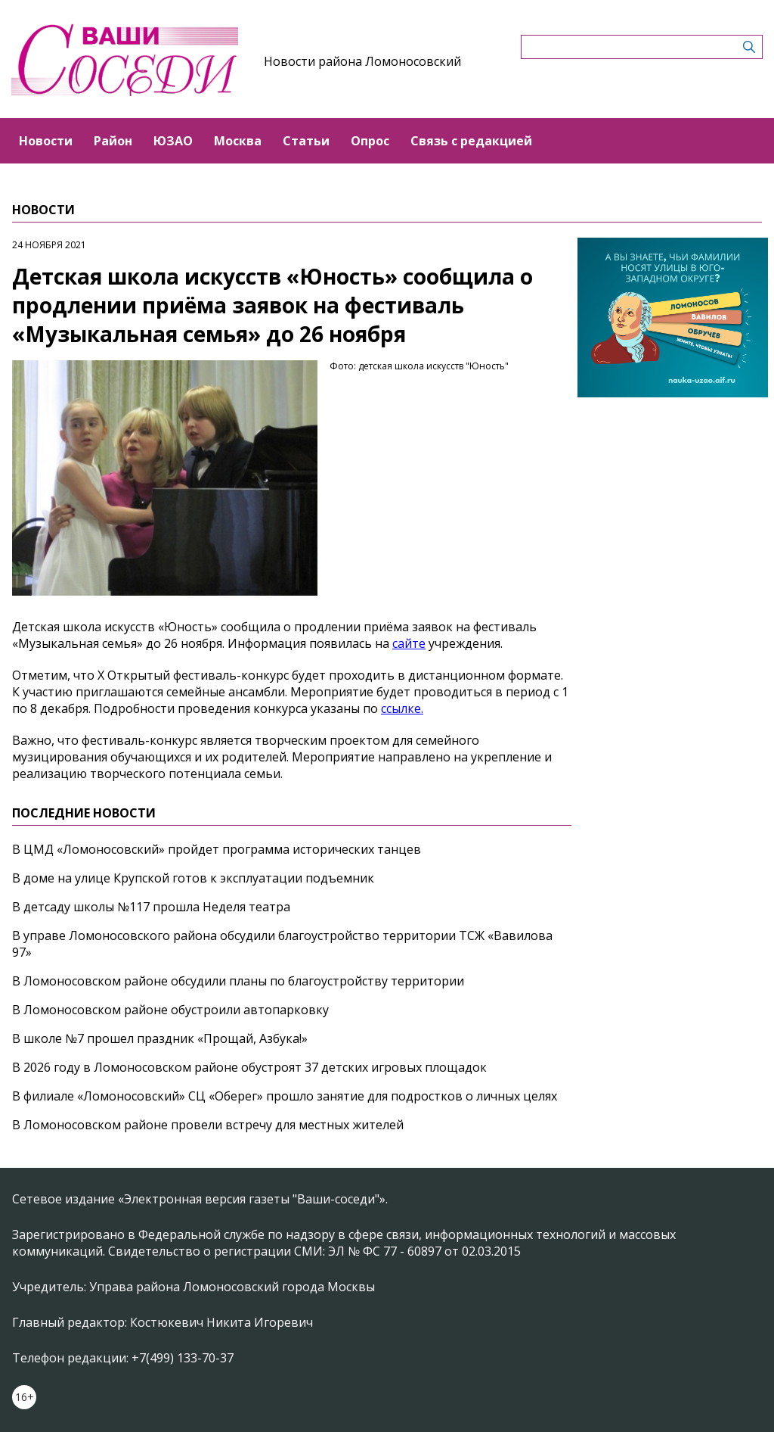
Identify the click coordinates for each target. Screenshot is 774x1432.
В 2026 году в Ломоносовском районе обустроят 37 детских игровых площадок (249, 1067)
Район (113, 140)
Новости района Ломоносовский (362, 61)
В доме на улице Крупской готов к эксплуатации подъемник (193, 878)
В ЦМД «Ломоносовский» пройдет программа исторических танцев (216, 849)
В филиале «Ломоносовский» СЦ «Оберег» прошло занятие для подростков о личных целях (284, 1096)
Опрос (370, 140)
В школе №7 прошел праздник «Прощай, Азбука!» (160, 1038)
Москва (238, 140)
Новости (46, 140)
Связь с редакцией (471, 140)
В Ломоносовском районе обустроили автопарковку (170, 1009)
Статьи (306, 140)
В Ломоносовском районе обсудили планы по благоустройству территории (238, 981)
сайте (409, 643)
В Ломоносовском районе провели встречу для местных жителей (208, 1124)
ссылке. (402, 708)
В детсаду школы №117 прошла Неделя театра (151, 906)
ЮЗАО (173, 140)
